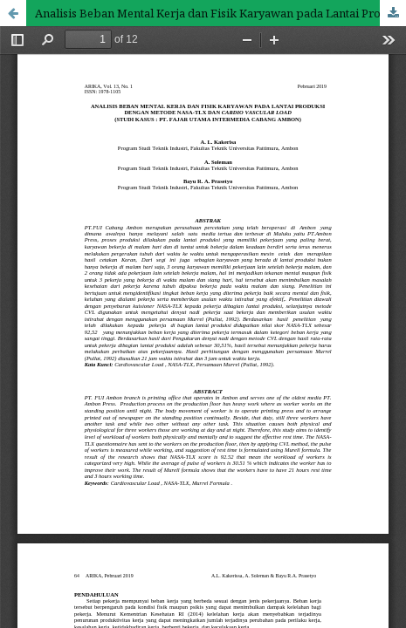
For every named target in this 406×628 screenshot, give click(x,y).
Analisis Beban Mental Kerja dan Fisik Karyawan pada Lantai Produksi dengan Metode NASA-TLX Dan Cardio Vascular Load (220, 13)
